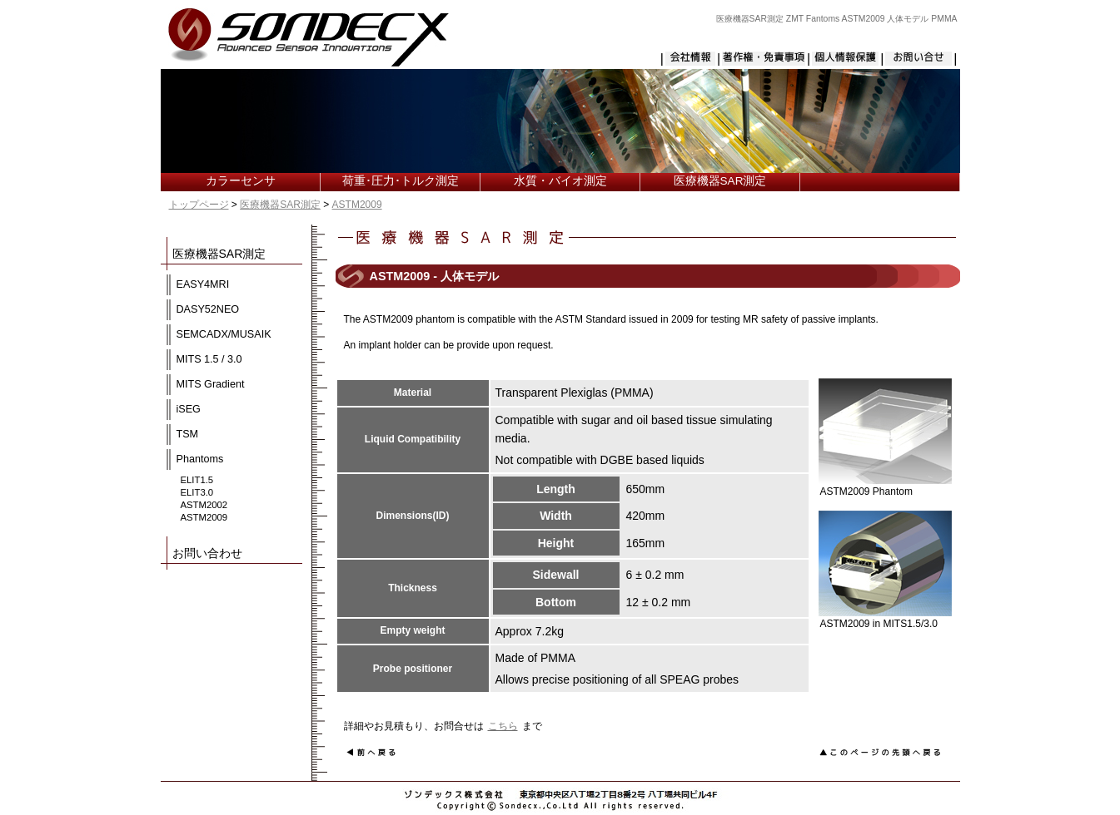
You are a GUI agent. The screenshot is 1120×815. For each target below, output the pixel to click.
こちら (503, 726)
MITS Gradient (211, 384)
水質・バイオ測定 (560, 181)
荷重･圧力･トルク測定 (400, 181)
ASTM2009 (357, 204)
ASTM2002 (204, 505)
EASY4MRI (203, 284)
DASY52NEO (208, 309)
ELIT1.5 (197, 480)
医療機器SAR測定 (720, 181)
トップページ (199, 204)
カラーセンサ (241, 181)
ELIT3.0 (197, 492)
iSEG (189, 409)
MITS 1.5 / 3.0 (209, 359)
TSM (188, 434)
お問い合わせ (207, 553)
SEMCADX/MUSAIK (224, 334)
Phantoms (200, 459)
